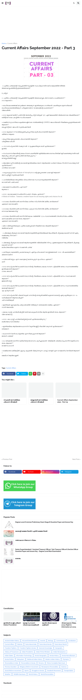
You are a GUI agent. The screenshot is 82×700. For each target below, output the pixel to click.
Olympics (66, 659)
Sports (26, 670)
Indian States (9, 655)
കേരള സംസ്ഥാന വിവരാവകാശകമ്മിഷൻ (31, 624)
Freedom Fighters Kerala (28, 648)
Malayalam (20, 659)
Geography (58, 648)
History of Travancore (12, 652)
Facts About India (30, 644)
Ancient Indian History (12, 640)
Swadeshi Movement (54, 670)
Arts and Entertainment (29, 640)
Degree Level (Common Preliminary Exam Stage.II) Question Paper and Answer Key (44, 522)
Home (4, 43)
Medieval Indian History (34, 659)
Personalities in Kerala (28, 663)
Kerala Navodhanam (68, 655)
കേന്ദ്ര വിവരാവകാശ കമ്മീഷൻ (49, 624)
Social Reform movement (13, 670)
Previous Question (11, 667)
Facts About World (61, 644)
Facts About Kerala (46, 644)
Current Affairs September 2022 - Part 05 (67, 401)
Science (64, 667)
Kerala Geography (41, 655)
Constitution (72, 640)
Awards (42, 640)
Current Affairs (12, 43)
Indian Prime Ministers (43, 652)
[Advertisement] (41, 24)
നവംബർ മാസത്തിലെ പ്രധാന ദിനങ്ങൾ (12, 401)
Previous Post (7, 459)
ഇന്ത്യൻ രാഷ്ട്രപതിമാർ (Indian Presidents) (12, 624)
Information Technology (24, 655)
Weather (7, 674)
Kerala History (54, 655)
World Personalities (47, 674)
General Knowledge (45, 648)
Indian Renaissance (59, 652)
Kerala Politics (9, 659)
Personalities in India (11, 663)
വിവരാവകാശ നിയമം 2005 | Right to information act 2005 (68, 625)
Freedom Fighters (11, 648)
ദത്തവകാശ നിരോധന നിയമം (25, 540)
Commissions (60, 640)
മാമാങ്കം (18, 558)
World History (33, 674)
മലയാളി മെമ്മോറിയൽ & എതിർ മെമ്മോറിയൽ (31, 531)
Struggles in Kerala (38, 670)
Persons (41, 663)
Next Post (75, 459)
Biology (50, 640)
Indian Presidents (27, 652)
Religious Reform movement (29, 667)
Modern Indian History (52, 659)
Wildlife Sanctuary (20, 674)
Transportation (68, 670)
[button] (2, 3)
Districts (19, 644)
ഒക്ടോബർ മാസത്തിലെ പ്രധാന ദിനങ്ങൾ (39, 401)
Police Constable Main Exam (56, 663)
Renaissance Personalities (49, 667)
